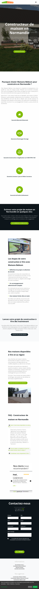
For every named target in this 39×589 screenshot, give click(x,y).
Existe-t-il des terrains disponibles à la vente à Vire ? (19, 426)
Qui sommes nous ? (19, 564)
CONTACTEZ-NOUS (19, 51)
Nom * (9, 520)
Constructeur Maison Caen (20, 579)
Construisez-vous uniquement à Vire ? (20, 453)
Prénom (9, 515)
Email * (22, 520)
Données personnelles (20, 568)
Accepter (35, 586)
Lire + (14, 485)
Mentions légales (19, 567)
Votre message (11, 531)
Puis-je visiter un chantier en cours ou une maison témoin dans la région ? (18, 449)
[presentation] (19, 544)
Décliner (30, 586)
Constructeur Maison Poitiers (19, 576)
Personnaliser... (4, 586)
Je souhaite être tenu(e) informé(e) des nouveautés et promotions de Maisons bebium (20, 539)
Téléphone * (23, 526)
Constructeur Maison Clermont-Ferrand (19, 578)
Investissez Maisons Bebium (19, 566)
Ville (21, 515)
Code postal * (11, 526)
